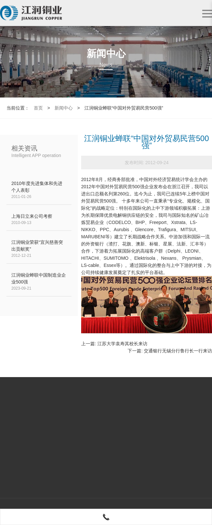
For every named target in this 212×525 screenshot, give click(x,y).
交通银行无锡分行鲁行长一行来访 (178, 350)
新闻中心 (64, 108)
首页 (38, 108)
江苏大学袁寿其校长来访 (122, 343)
